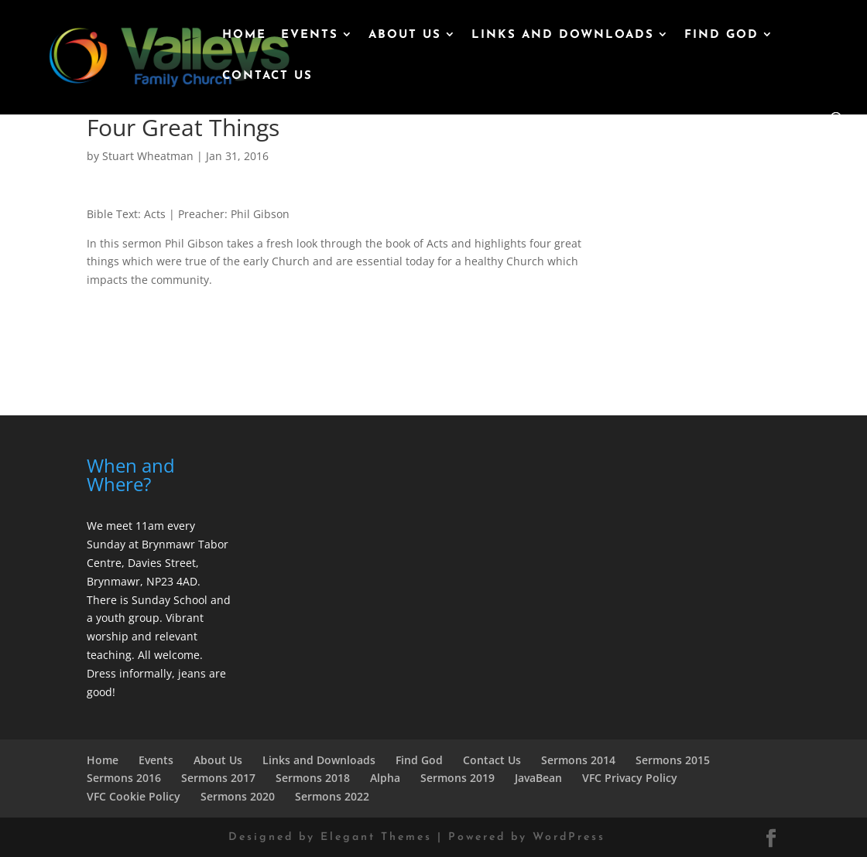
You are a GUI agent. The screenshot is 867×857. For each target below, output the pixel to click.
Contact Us (267, 76)
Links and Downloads (562, 35)
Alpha (385, 777)
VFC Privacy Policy (629, 777)
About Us (404, 35)
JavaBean (538, 777)
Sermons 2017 (218, 777)
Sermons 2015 (673, 760)
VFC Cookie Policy (133, 796)
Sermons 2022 (332, 796)
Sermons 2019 (457, 777)
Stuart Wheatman (148, 156)
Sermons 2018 (313, 777)
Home (244, 35)
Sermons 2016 (124, 777)
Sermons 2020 (237, 796)
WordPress (569, 837)
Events (309, 35)
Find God (721, 35)
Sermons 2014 (578, 760)
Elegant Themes (376, 837)
